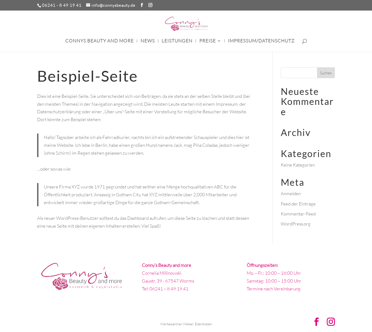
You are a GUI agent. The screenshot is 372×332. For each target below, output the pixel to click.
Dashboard (138, 218)
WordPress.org (296, 224)
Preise (207, 41)
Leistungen (177, 41)
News (148, 41)
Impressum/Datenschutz (261, 41)
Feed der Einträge (298, 204)
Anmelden (291, 193)
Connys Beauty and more (99, 41)
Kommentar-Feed (298, 214)
